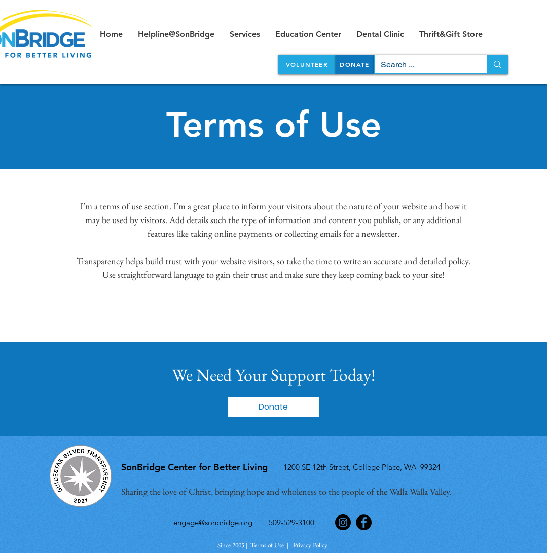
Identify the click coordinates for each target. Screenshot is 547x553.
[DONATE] (355, 64)
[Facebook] (364, 522)
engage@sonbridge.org (212, 522)
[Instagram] (343, 522)
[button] (273, 407)
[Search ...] (423, 65)
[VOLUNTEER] (307, 64)
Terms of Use (267, 545)
